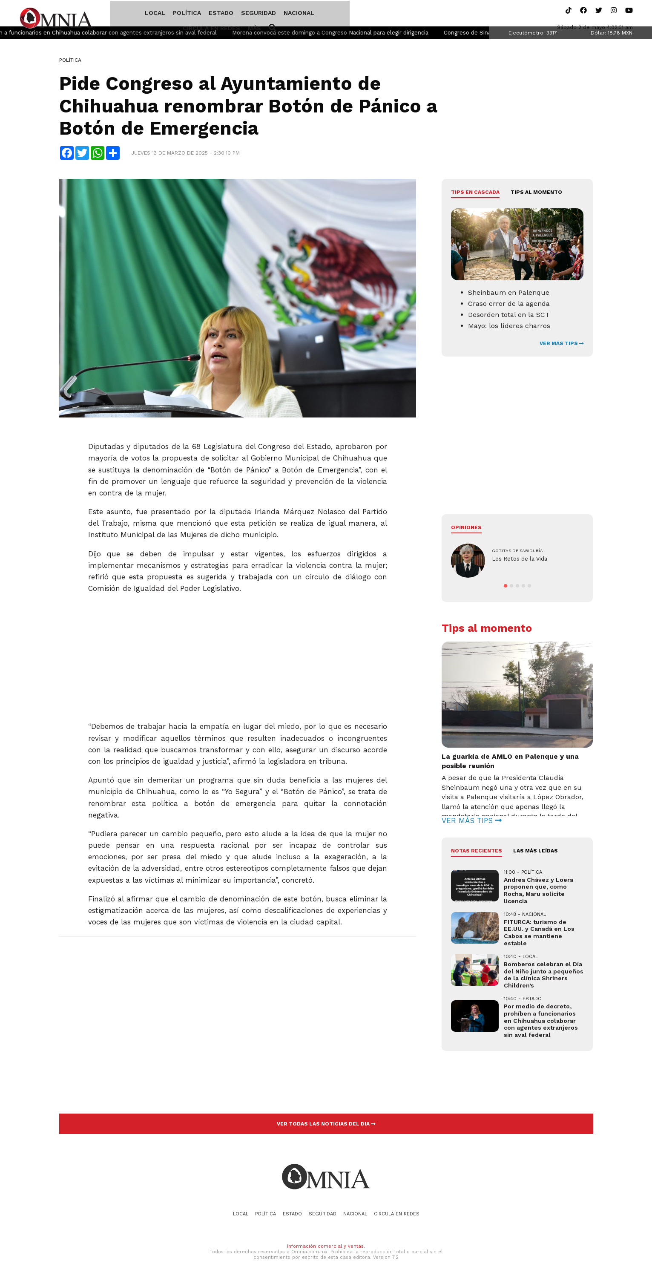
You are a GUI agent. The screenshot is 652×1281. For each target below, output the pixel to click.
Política (156, 14)
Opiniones (466, 529)
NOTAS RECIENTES (476, 852)
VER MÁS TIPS (562, 345)
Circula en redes (319, 14)
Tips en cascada (475, 194)
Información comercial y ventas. (326, 1247)
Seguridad (227, 14)
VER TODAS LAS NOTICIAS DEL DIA (326, 1125)
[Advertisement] (238, 655)
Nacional (268, 14)
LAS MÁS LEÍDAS (535, 852)
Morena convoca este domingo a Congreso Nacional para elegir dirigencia (359, 34)
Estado (190, 14)
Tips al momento (536, 194)
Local (124, 14)
